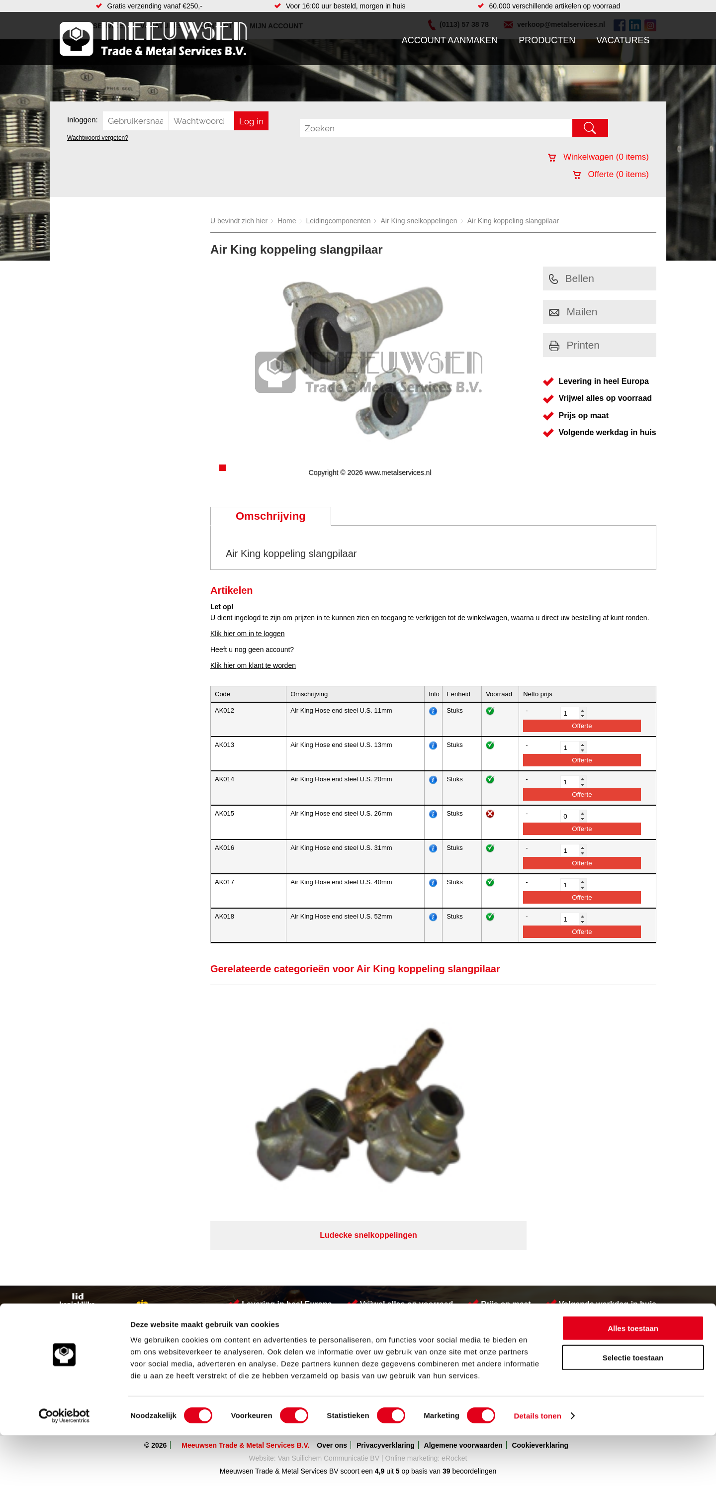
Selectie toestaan (633, 1408)
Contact (77, 1288)
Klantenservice (87, 1268)
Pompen (265, 1278)
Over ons (332, 1329)
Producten (547, 40)
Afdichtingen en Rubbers (291, 1238)
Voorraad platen (411, 1288)
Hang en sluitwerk (280, 1248)
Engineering (405, 1308)
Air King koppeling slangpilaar (513, 221)
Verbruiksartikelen (177, 1288)
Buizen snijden (409, 1248)
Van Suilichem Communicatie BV (328, 1342)
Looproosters (273, 1268)
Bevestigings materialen (187, 1248)
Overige (265, 1308)
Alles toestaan (633, 1379)
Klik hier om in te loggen (247, 634)
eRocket (454, 1342)
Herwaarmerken (412, 1238)
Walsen (398, 1278)
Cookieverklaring (540, 1329)
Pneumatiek (168, 1278)
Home (286, 221)
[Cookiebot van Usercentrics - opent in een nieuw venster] (64, 1466)
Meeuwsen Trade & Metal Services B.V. (245, 1329)
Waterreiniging (275, 1298)
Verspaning (404, 1268)
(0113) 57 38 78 (578, 1255)
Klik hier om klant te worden (253, 665)
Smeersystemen (175, 1298)
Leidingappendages (283, 1258)
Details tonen (537, 1466)
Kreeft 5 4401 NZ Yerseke (593, 1246)
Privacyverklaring (386, 1329)
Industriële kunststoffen (186, 1308)
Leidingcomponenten (338, 221)
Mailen (573, 311)
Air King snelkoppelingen (419, 221)
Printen (574, 345)
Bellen (571, 278)
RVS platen (404, 1298)
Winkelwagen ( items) (598, 157)
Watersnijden (407, 1258)
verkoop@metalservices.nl (594, 1264)
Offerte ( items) (611, 174)
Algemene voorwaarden (463, 1329)
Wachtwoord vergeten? (97, 137)
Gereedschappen (279, 1288)
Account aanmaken (450, 40)
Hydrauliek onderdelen (185, 1258)
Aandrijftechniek (175, 1238)
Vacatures (622, 40)
